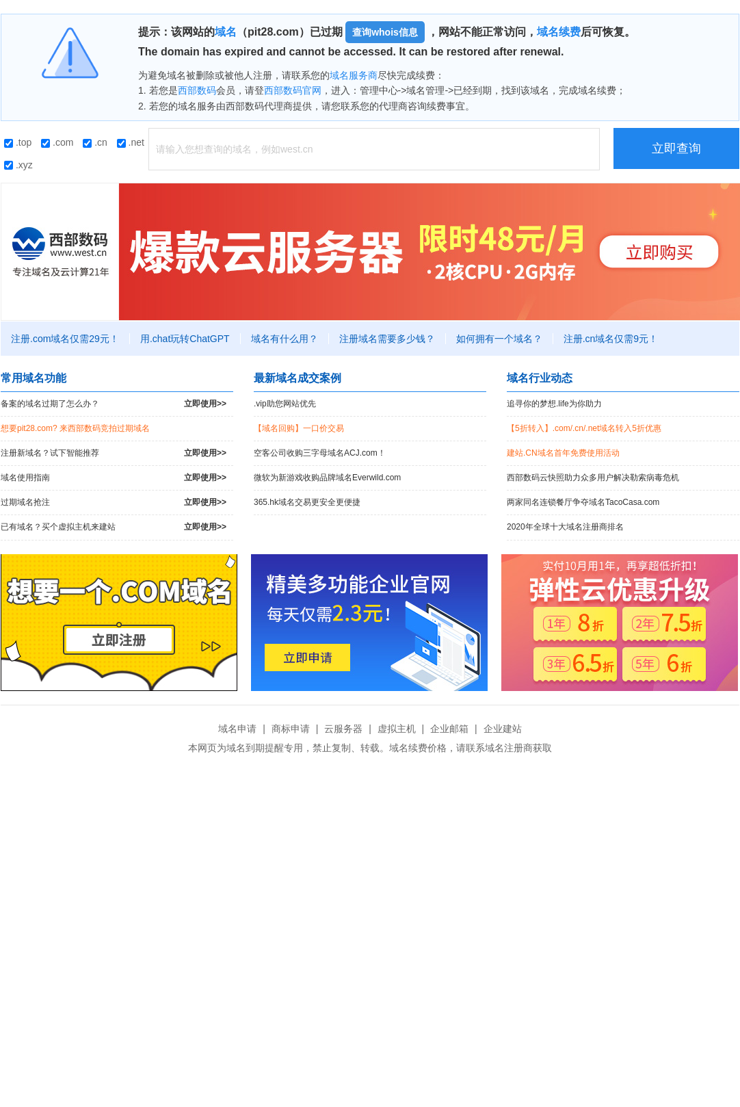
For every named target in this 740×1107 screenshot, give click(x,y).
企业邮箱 (449, 728)
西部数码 (197, 90)
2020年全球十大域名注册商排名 (565, 527)
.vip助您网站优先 (285, 403)
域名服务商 (354, 75)
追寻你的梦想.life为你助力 (554, 403)
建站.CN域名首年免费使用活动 (563, 453)
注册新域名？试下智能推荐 (113, 453)
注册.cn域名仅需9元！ (611, 338)
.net (130, 142)
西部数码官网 (292, 90)
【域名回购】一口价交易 (299, 428)
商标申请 (291, 728)
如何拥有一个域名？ (499, 338)
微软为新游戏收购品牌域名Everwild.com (327, 477)
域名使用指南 (113, 477)
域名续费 (559, 32)
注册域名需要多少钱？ (387, 338)
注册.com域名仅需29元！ (65, 338)
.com (57, 142)
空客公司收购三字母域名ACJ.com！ (320, 453)
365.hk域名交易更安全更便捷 (307, 502)
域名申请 (237, 728)
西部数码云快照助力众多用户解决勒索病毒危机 (593, 477)
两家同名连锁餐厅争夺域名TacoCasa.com (583, 502)
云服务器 (343, 728)
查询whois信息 (385, 32)
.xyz (18, 164)
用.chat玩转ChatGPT (185, 338)
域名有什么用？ (284, 338)
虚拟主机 (397, 728)
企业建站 (503, 728)
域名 (226, 32)
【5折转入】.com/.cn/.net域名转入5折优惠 (584, 428)
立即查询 (676, 148)
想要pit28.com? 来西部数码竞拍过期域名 (75, 428)
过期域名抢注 (113, 502)
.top (17, 142)
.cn (95, 142)
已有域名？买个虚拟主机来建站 (113, 527)
